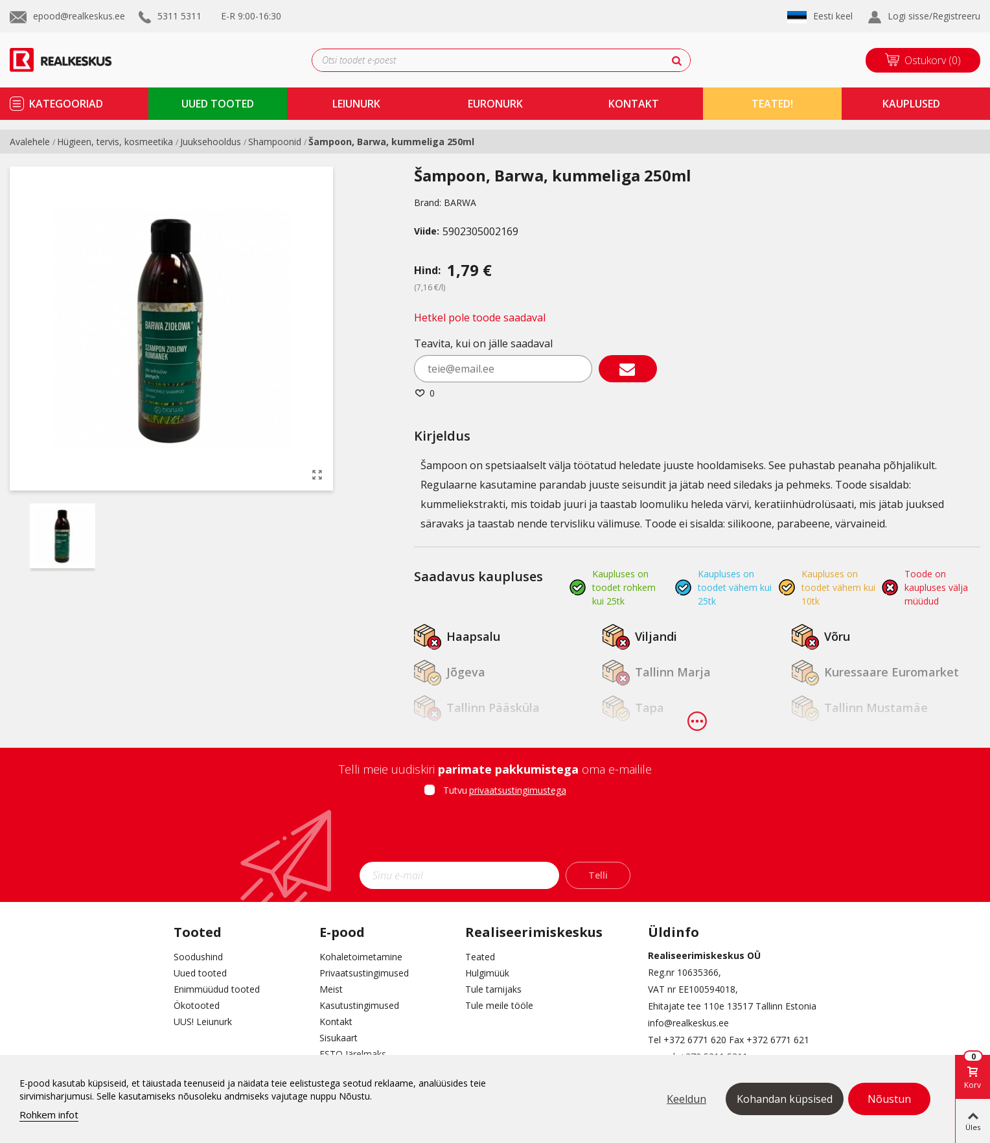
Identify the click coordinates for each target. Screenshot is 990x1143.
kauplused (911, 104)
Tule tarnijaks (493, 989)
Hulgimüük (487, 973)
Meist (331, 989)
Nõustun (889, 1099)
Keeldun (686, 1099)
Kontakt (335, 1021)
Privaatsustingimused (364, 973)
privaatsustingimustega (517, 790)
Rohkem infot (48, 1114)
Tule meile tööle (499, 1005)
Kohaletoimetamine (360, 957)
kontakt (633, 104)
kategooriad (66, 104)
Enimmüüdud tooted (217, 989)
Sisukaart (338, 1038)
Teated (480, 957)
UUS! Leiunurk (203, 1021)
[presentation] (495, 833)
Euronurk (495, 104)
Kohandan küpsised (785, 1099)
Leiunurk (356, 104)
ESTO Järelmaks (352, 1054)
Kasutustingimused (359, 1005)
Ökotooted (197, 1005)
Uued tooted (200, 973)
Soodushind (198, 957)
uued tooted (217, 104)
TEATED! (772, 104)
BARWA (460, 202)
